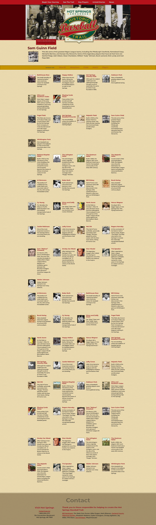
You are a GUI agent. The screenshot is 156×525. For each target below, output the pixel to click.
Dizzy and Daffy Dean (68, 203)
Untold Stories (99, 2)
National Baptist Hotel (43, 155)
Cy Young (40, 202)
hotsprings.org (44, 511)
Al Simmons (41, 180)
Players (105, 67)
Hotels (95, 67)
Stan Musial (90, 249)
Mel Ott (89, 226)
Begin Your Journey (50, 2)
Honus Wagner (117, 202)
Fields (86, 67)
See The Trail (68, 2)
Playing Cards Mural (67, 96)
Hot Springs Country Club (91, 75)
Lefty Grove (66, 226)
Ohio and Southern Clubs (43, 96)
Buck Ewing (115, 180)
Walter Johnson (43, 280)
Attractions (74, 67)
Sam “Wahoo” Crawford (42, 249)
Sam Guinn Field (117, 115)
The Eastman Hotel (91, 155)
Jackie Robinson (43, 226)
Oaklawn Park (116, 75)
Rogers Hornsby (117, 226)
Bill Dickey (90, 180)
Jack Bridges (80, 518)
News (111, 2)
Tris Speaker (116, 249)
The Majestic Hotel (116, 155)
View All (62, 67)
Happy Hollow (67, 75)
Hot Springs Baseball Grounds (69, 116)
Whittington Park (44, 139)
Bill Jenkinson (67, 513)
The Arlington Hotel (67, 155)
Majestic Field (91, 115)
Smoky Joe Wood (68, 249)
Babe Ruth (66, 180)
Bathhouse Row (43, 75)
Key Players (83, 2)
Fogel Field (41, 115)
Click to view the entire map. (46, 42)
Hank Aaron (90, 202)
